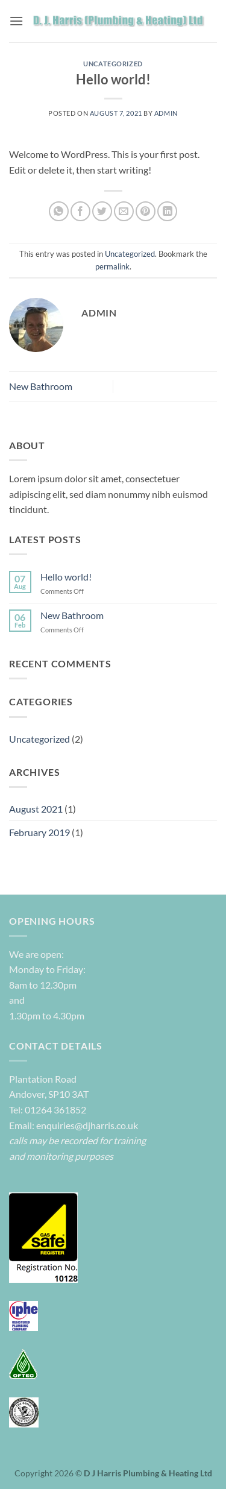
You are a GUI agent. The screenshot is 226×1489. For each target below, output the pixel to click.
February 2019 (39, 832)
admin (166, 113)
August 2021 (36, 808)
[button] (16, 21)
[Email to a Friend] (124, 211)
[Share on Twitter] (102, 211)
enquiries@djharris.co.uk (86, 1125)
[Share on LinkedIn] (167, 211)
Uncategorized (112, 64)
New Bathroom (40, 386)
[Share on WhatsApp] (59, 211)
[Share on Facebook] (80, 211)
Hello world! (66, 576)
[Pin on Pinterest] (145, 211)
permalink (112, 266)
